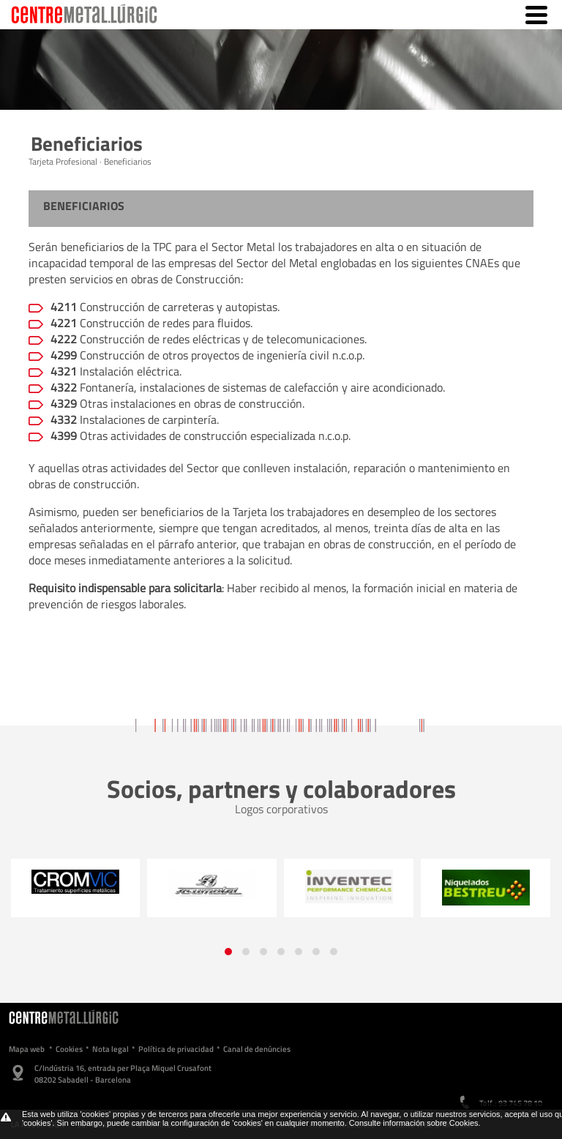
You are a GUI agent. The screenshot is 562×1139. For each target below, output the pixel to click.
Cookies (69, 1049)
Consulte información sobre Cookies (414, 1123)
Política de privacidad (176, 1049)
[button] (228, 951)
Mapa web (27, 1049)
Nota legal (110, 1049)
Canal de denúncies (257, 1049)
